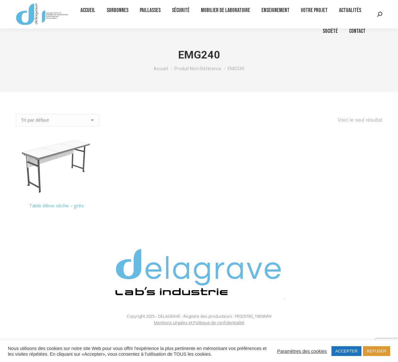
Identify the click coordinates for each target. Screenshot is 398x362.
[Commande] (57, 120)
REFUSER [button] (376, 351)
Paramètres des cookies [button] (302, 351)
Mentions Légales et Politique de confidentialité (199, 322)
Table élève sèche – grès (56, 205)
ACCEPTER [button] (346, 351)
